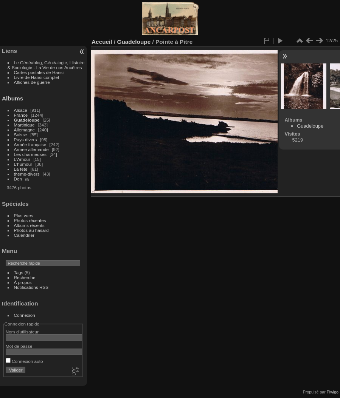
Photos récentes (30, 220)
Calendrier (24, 235)
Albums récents (29, 225)
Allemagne (24, 129)
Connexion (24, 315)
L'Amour (22, 159)
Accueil (102, 42)
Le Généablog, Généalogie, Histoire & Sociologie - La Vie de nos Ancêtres (46, 65)
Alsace (20, 110)
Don (18, 178)
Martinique (24, 124)
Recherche (25, 277)
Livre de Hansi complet (36, 77)
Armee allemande (31, 149)
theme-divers (27, 173)
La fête (21, 169)
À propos (23, 282)
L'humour (23, 164)
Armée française (30, 144)
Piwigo (332, 392)
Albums (12, 98)
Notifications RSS (31, 287)
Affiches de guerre (32, 82)
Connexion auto (24, 361)
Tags (18, 272)
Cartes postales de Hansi (39, 72)
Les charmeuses (30, 154)
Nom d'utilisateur (22, 331)
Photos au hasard (31, 230)
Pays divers (25, 139)
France (21, 115)
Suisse (20, 134)
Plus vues (23, 215)
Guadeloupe (27, 119)
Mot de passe (19, 346)
